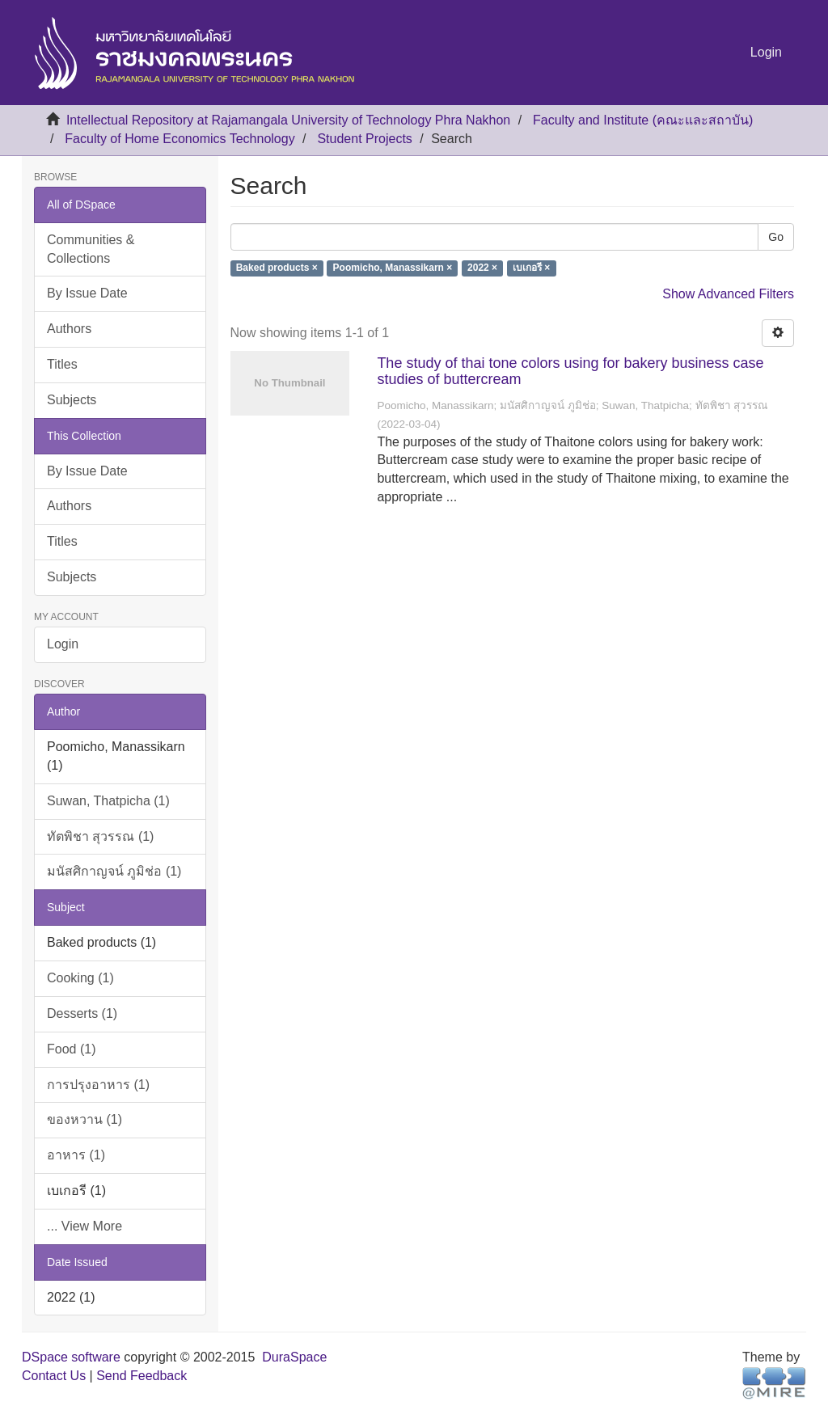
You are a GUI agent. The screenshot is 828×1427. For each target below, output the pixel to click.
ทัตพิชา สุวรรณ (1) (100, 836)
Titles (62, 364)
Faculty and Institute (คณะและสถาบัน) (643, 120)
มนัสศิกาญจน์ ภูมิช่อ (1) (114, 871)
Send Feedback (141, 1376)
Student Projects (364, 139)
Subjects (71, 400)
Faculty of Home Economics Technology (179, 139)
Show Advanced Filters (728, 294)
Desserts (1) (82, 1013)
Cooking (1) (80, 978)
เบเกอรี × (531, 268)
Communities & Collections (90, 249)
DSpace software (71, 1357)
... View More (84, 1226)
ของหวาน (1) (84, 1119)
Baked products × (277, 268)
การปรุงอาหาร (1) (98, 1084)
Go (776, 236)
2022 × (482, 268)
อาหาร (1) (76, 1155)
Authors (69, 329)
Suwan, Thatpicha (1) (108, 801)
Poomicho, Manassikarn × (393, 268)
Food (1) (71, 1049)
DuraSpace (294, 1357)
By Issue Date (87, 293)
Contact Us (54, 1376)
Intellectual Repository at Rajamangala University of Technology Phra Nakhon (288, 120)
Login (62, 644)
